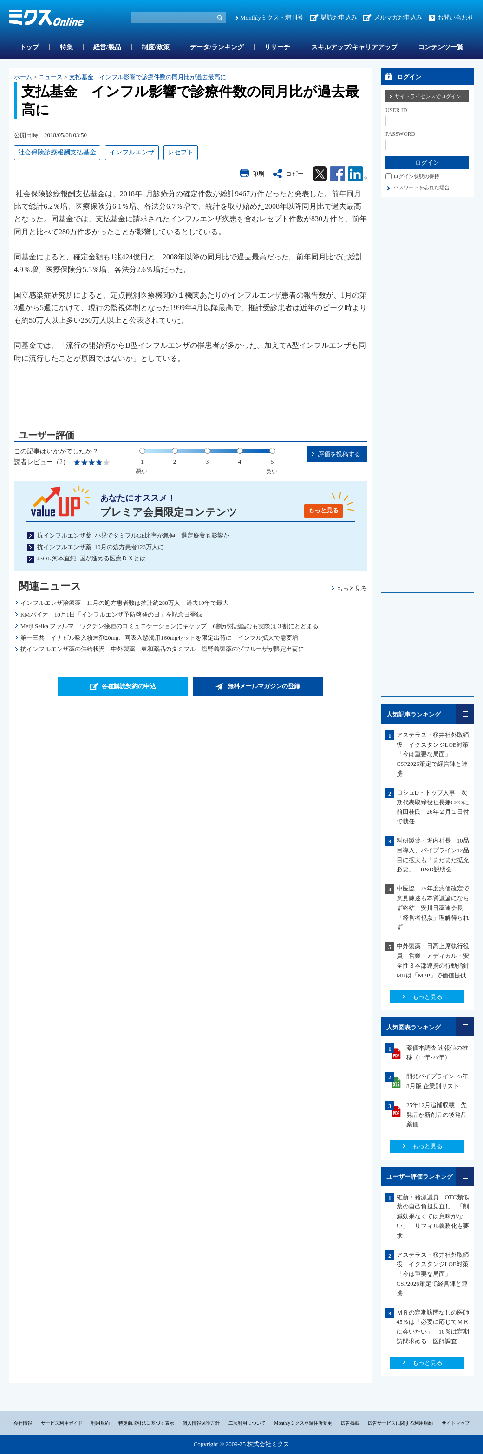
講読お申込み (339, 17)
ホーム (23, 76)
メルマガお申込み (398, 17)
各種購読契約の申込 (129, 686)
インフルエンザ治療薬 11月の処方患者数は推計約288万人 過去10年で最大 (124, 602)
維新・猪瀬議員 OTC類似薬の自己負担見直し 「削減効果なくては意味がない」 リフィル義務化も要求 (433, 1216)
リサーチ (277, 47)
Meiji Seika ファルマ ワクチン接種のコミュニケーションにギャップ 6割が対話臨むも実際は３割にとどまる (169, 626)
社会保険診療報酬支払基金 (57, 152)
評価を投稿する (339, 454)
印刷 (258, 173)
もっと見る (323, 510)
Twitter (320, 173)
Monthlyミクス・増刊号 (271, 17)
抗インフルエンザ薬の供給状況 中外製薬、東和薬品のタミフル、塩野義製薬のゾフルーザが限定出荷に (165, 648)
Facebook (337, 173)
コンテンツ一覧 (440, 47)
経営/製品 (107, 47)
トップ (29, 47)
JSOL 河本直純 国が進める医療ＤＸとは (91, 558)
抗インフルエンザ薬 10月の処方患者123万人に (100, 547)
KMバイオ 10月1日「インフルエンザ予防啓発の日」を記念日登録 (117, 614)
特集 (66, 47)
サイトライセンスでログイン (428, 96)
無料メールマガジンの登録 (264, 686)
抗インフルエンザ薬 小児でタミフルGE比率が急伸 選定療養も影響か (133, 535)
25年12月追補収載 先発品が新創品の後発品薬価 (436, 1115)
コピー (295, 173)
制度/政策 (156, 47)
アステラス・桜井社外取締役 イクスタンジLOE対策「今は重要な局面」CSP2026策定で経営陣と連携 (433, 754)
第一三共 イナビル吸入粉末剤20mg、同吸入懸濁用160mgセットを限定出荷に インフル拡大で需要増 (159, 637)
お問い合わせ (455, 17)
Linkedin (357, 173)
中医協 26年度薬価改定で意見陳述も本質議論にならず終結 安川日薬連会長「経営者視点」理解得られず (433, 907)
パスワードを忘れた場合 (421, 187)
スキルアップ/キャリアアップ (354, 47)
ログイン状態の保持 (416, 176)
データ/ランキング (217, 47)
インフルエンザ (132, 152)
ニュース (51, 76)
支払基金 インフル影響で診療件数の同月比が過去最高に (147, 76)
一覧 (465, 714)
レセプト (181, 152)
